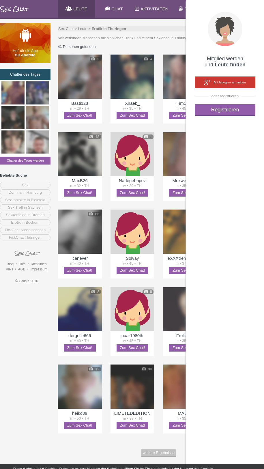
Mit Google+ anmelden (225, 82)
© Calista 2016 (26, 281)
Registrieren (225, 110)
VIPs (9, 269)
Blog (10, 264)
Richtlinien (38, 264)
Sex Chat (66, 29)
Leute (82, 29)
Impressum (38, 269)
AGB (21, 269)
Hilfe (22, 264)
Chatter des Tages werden (25, 160)
